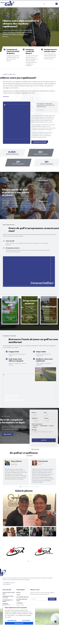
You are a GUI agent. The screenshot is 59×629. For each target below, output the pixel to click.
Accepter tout (19, 623)
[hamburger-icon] (44, 4)
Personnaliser (11, 620)
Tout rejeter (26, 620)
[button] (20, 486)
